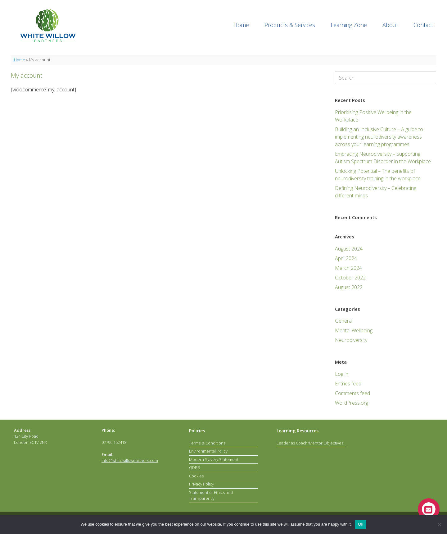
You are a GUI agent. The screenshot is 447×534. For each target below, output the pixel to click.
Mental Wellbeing (353, 330)
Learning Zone (349, 25)
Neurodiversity (351, 340)
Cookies (196, 476)
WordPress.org (351, 402)
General (344, 320)
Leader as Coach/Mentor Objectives (310, 443)
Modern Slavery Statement (213, 459)
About (390, 25)
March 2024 (348, 268)
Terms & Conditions (207, 443)
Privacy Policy (201, 484)
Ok (360, 524)
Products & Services (289, 25)
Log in (341, 374)
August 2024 (349, 248)
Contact (423, 25)
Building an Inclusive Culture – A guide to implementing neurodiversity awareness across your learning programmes (379, 137)
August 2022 (349, 287)
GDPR (194, 467)
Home (241, 25)
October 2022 (350, 277)
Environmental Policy (208, 451)
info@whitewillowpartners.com (130, 460)
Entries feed (348, 383)
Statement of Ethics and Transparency (211, 495)
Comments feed (352, 393)
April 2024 (346, 258)
